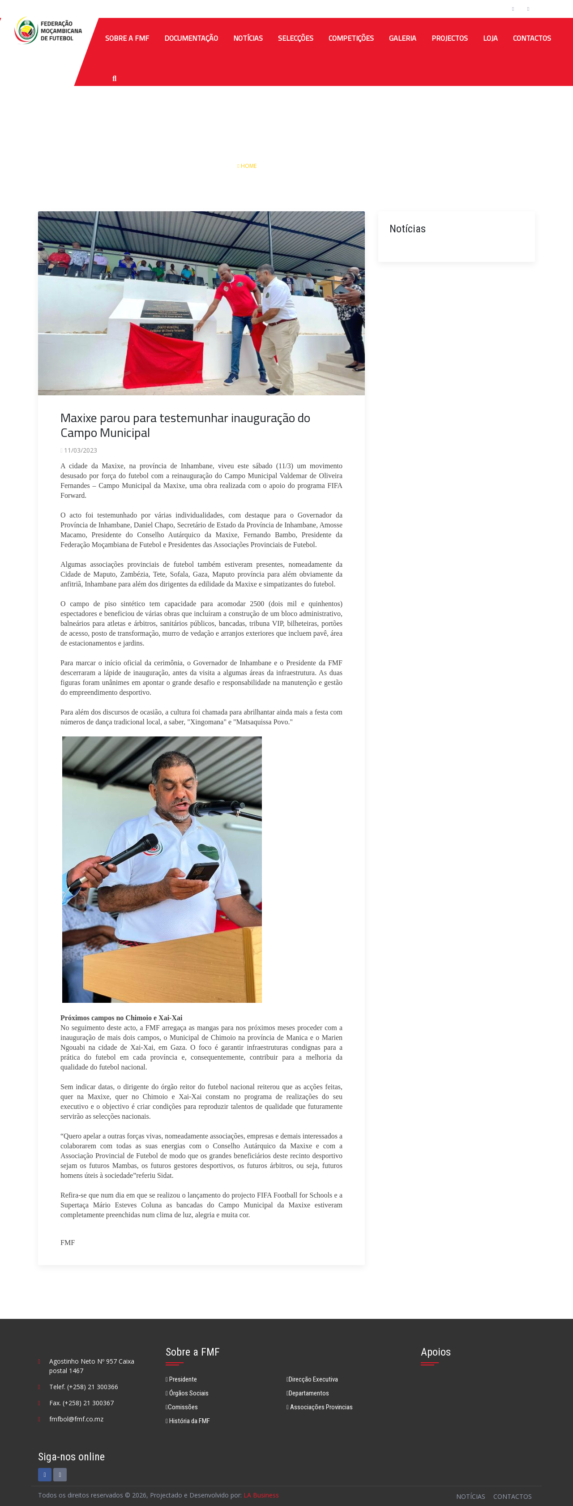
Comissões (182, 1407)
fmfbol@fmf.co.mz (76, 1419)
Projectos (450, 38)
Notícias (248, 38)
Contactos (532, 38)
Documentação (191, 38)
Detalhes (323, 166)
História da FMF (188, 1421)
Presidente (181, 1379)
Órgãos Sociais (187, 1393)
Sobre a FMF (127, 38)
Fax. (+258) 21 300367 (81, 1403)
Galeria (402, 38)
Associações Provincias (319, 1407)
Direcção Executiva (312, 1379)
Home (247, 166)
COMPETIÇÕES (351, 38)
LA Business (261, 1495)
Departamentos (307, 1393)
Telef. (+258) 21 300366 (83, 1386)
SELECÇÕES (295, 38)
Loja (490, 38)
